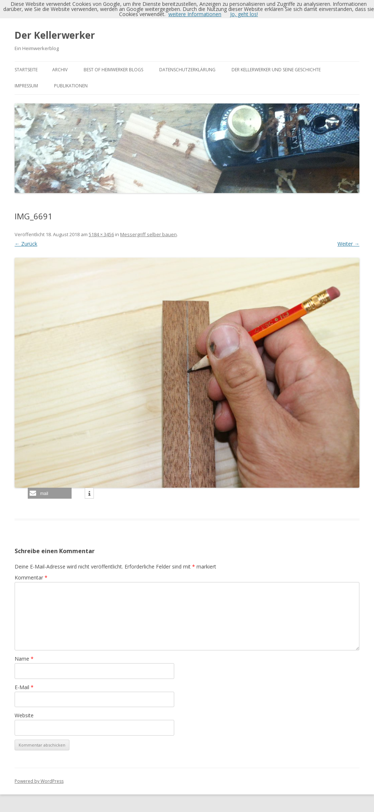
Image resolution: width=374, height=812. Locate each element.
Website (24, 715)
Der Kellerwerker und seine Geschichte (276, 70)
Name (24, 658)
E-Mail (24, 687)
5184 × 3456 (101, 234)
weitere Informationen (194, 14)
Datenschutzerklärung (187, 70)
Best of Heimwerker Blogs (113, 70)
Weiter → (348, 243)
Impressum (26, 86)
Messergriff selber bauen (148, 234)
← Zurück (26, 243)
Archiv (60, 70)
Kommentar (31, 577)
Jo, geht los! (244, 14)
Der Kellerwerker (55, 35)
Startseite (26, 70)
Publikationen (71, 86)
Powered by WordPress (39, 781)
